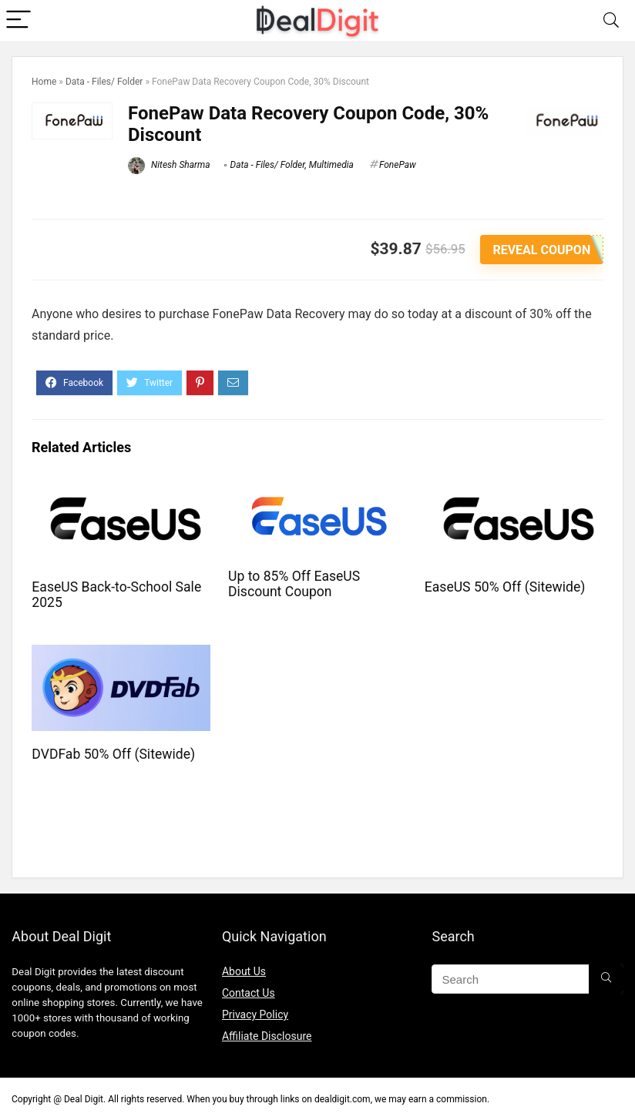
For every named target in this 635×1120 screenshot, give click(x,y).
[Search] (611, 20)
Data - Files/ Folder (104, 81)
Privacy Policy (255, 1014)
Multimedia (331, 164)
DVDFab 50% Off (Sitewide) (113, 754)
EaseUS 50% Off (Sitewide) (505, 586)
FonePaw (397, 164)
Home (44, 81)
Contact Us (248, 993)
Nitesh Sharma (169, 164)
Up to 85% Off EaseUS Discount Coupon (294, 583)
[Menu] (18, 20)
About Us (244, 971)
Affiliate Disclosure (267, 1036)
